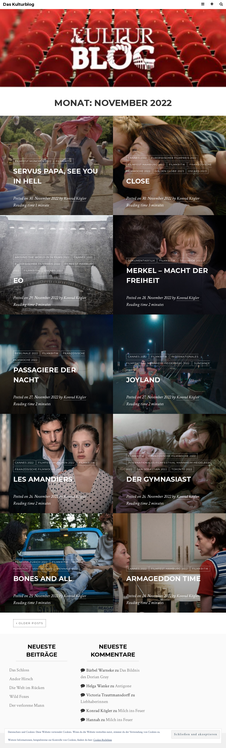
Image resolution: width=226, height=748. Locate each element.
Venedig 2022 (42, 568)
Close (138, 181)
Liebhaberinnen (94, 701)
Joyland (144, 380)
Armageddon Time (164, 578)
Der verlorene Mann (26, 705)
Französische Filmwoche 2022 (38, 469)
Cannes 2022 (137, 158)
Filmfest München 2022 (33, 161)
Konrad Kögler (76, 198)
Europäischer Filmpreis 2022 (173, 158)
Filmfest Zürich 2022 (31, 562)
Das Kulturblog (18, 4)
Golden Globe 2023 (169, 171)
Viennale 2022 (67, 568)
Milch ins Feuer (131, 711)
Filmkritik (64, 161)
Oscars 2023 (197, 171)
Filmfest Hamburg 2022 (146, 164)
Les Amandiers (44, 479)
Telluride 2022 (191, 260)
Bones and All (44, 578)
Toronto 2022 (181, 469)
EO (18, 280)
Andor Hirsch (21, 679)
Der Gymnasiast (160, 479)
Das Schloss (19, 670)
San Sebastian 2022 (152, 469)
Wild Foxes (19, 696)
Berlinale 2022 (26, 353)
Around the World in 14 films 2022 (42, 257)
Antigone (123, 686)
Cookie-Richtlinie (102, 740)
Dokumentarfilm (141, 260)
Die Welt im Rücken (27, 688)
